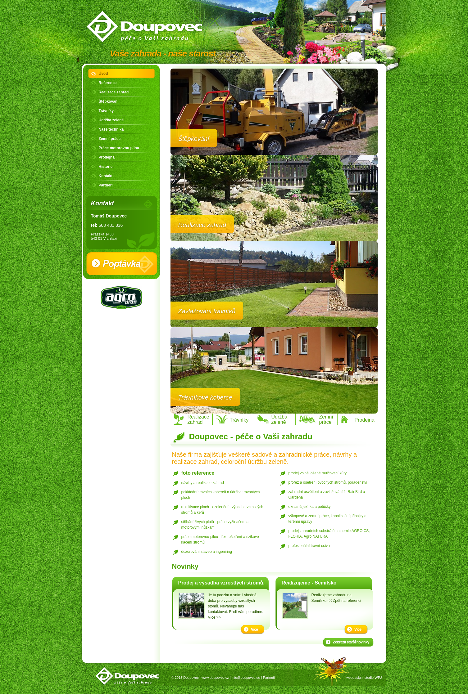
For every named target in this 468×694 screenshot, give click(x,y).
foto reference (198, 473)
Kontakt (106, 176)
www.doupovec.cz (215, 677)
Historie (106, 166)
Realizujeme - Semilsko (309, 582)
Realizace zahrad (114, 92)
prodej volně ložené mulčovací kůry (318, 473)
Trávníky (106, 111)
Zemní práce (110, 139)
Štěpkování (109, 101)
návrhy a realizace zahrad (202, 483)
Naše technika (111, 129)
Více (252, 629)
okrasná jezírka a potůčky (310, 506)
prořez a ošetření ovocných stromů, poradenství (328, 482)
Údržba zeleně (111, 120)
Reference (108, 83)
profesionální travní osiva (309, 546)
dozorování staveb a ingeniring (206, 551)
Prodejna (107, 157)
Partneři (106, 185)
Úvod (103, 73)
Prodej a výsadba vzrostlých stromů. (221, 582)
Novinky (185, 566)
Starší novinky (348, 642)
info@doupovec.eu (246, 677)
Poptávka (121, 263)
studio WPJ (373, 677)
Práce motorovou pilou (119, 148)
